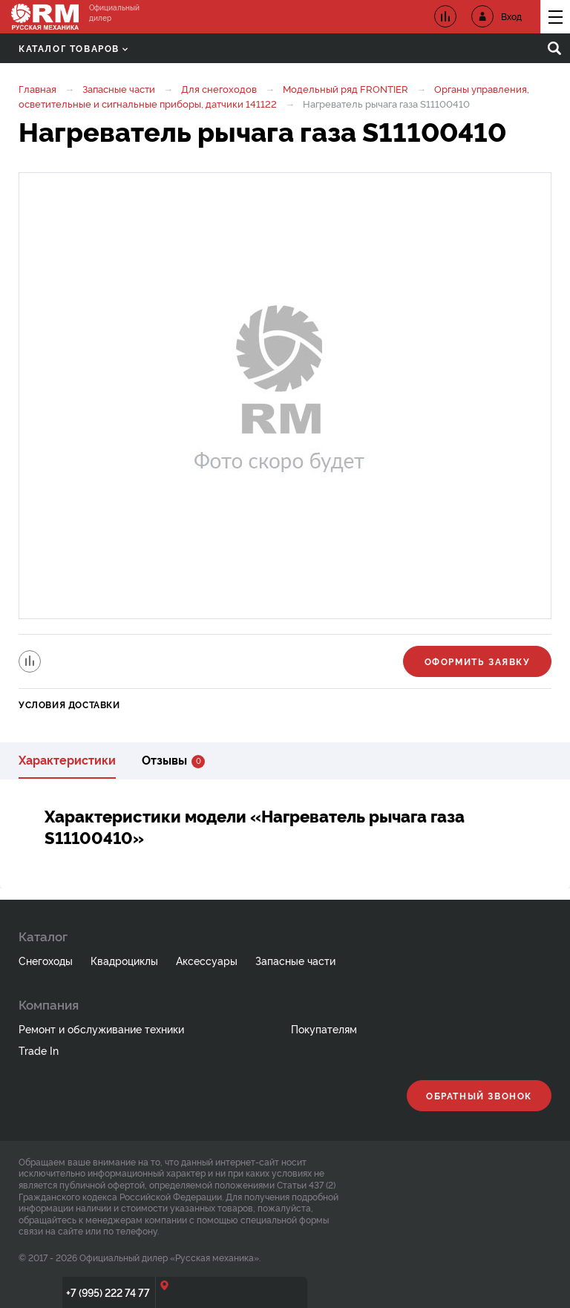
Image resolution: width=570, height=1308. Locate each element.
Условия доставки (69, 704)
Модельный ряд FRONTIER (345, 88)
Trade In (39, 1050)
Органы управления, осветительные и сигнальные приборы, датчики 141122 (274, 96)
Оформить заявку (478, 661)
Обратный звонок (479, 1095)
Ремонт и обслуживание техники (101, 1028)
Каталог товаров (73, 48)
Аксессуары (207, 960)
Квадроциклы (124, 960)
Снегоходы (46, 960)
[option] (285, 395)
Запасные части (118, 88)
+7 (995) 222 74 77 (108, 1292)
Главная (37, 88)
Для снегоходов (219, 88)
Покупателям (324, 1028)
